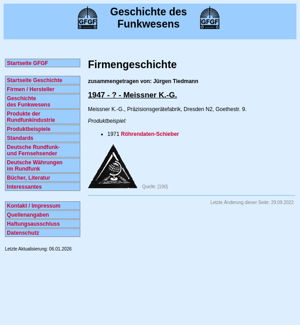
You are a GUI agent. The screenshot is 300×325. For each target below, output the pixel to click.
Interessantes (23, 187)
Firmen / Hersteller (30, 89)
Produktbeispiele (28, 129)
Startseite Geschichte (33, 80)
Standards (19, 138)
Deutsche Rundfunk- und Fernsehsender (32, 150)
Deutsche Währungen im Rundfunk (34, 165)
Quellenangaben (27, 215)
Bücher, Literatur (27, 178)
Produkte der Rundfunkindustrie (30, 117)
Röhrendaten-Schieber (150, 134)
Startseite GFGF (26, 63)
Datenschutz (22, 233)
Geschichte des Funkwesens (27, 101)
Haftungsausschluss (32, 224)
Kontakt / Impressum (32, 206)
